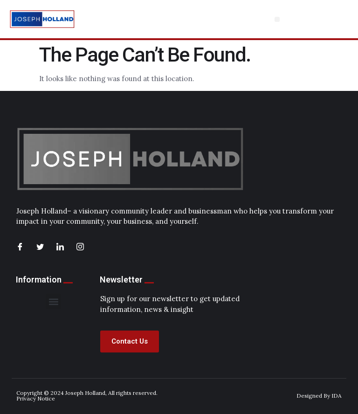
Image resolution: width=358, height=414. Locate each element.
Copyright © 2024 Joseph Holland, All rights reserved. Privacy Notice (87, 395)
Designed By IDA (319, 395)
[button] (277, 19)
